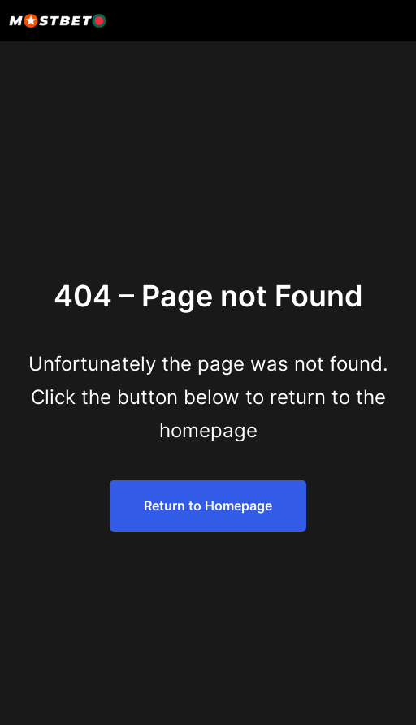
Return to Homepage (208, 505)
